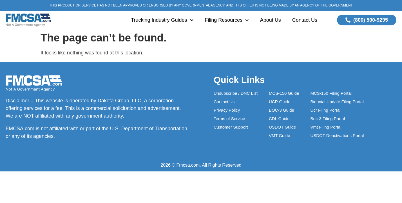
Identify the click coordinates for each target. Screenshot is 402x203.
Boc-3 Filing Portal (327, 118)
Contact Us (304, 20)
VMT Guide (279, 135)
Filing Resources (227, 20)
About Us (270, 20)
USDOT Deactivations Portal (337, 135)
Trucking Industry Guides (162, 20)
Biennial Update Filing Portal (336, 101)
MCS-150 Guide (284, 93)
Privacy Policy (227, 110)
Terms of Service (229, 118)
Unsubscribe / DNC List (236, 93)
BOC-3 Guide (281, 110)
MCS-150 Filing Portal (331, 93)
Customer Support (231, 127)
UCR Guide (280, 101)
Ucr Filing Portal (325, 110)
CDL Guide (279, 118)
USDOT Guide (282, 127)
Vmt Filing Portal (325, 127)
